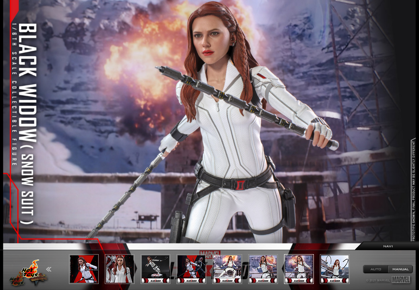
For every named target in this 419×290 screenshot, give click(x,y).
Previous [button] (49, 269)
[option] (209, 145)
